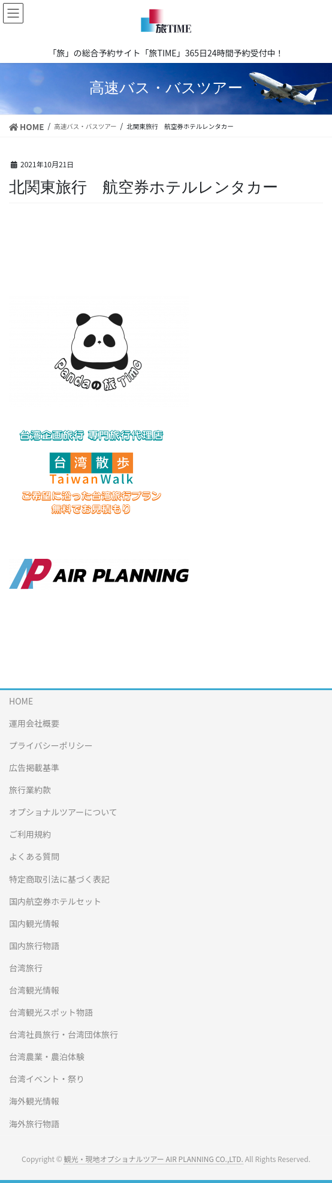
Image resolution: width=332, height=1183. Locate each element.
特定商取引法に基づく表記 (59, 879)
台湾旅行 (26, 968)
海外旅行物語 (34, 1124)
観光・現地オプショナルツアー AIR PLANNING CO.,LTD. (153, 1159)
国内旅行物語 (34, 946)
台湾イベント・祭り (46, 1079)
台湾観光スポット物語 (51, 1012)
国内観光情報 (34, 923)
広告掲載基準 (34, 767)
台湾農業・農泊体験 (46, 1056)
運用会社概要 (34, 723)
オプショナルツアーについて (63, 812)
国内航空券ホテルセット (55, 901)
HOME (21, 701)
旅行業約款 (30, 790)
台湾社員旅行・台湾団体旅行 (63, 1034)
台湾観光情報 (34, 990)
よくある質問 (34, 856)
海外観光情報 (34, 1101)
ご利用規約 (30, 834)
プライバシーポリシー (51, 745)
